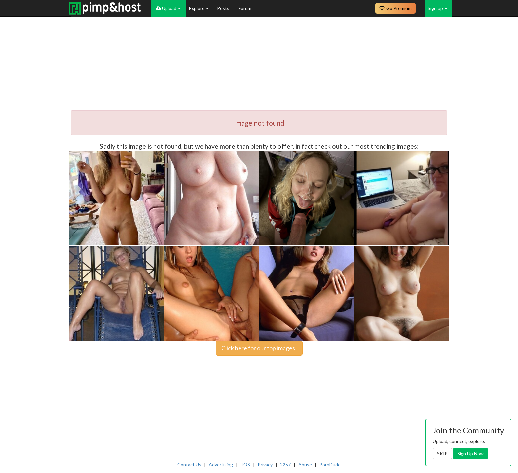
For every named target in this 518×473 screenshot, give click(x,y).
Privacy (265, 464)
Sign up (437, 8)
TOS (245, 464)
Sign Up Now (470, 453)
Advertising (221, 464)
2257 (285, 464)
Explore (199, 8)
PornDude (330, 464)
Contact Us (189, 464)
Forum (245, 8)
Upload (168, 8)
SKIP (442, 453)
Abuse (305, 464)
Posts (223, 8)
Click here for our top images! (259, 348)
